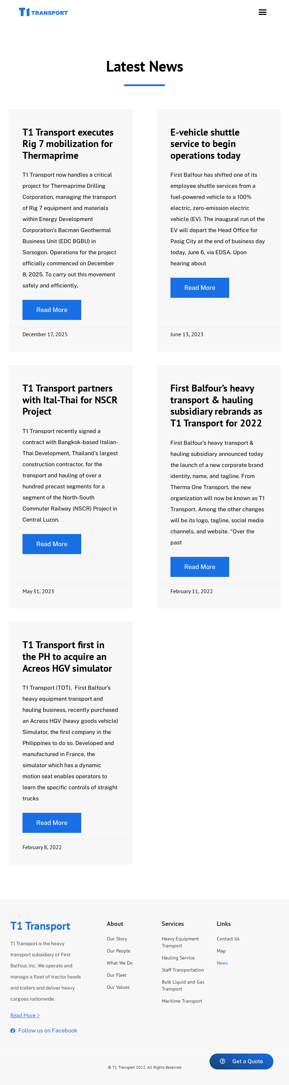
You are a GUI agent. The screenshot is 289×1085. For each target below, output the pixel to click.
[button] (262, 12)
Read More (51, 309)
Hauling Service (178, 958)
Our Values (118, 987)
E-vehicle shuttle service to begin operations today (205, 144)
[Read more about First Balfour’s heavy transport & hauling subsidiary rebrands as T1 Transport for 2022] (199, 567)
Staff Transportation (183, 970)
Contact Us (228, 939)
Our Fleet (117, 975)
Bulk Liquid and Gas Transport (183, 985)
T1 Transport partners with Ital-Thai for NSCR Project (70, 399)
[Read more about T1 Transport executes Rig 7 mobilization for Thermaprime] (51, 310)
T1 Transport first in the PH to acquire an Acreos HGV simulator (67, 656)
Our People (118, 951)
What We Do (120, 963)
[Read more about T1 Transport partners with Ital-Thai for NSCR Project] (51, 544)
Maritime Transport (182, 1001)
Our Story (117, 939)
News (222, 963)
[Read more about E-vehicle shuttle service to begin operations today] (199, 288)
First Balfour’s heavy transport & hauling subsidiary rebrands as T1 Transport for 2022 (216, 405)
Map (221, 951)
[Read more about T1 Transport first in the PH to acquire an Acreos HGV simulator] (51, 823)
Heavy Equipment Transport (180, 942)
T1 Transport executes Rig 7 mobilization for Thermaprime (68, 144)
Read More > (25, 1015)
